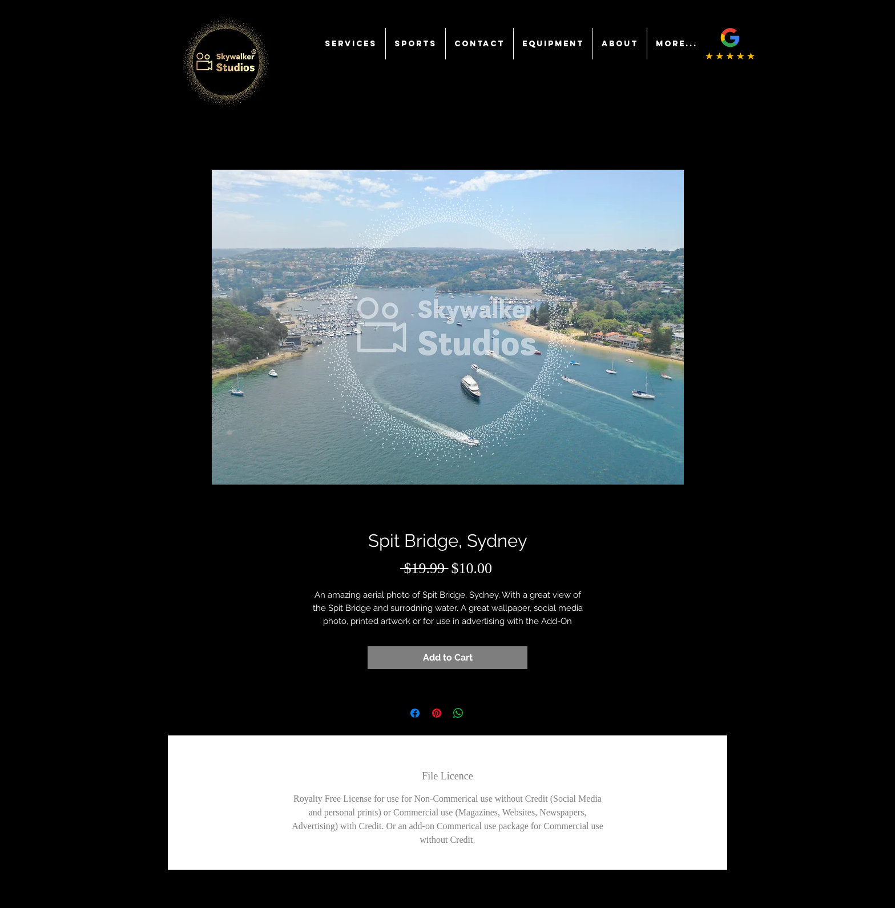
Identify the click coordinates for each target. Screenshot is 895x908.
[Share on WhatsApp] (458, 713)
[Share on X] (480, 713)
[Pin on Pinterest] (437, 713)
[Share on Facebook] (415, 713)
